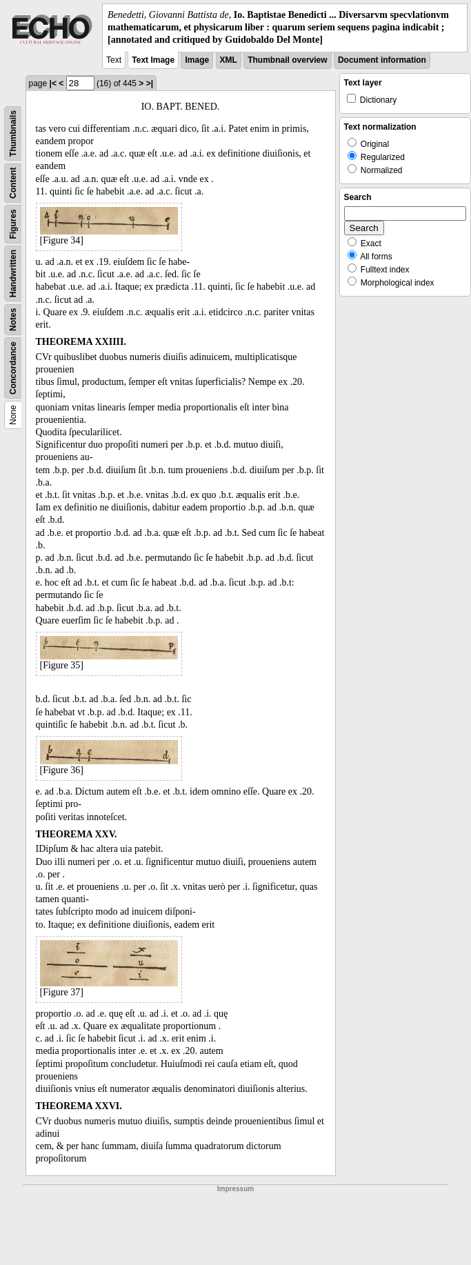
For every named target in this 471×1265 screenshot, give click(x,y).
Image (197, 60)
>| (149, 83)
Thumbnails (13, 133)
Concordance (13, 368)
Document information (382, 60)
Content (13, 182)
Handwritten (13, 273)
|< (53, 83)
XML (228, 60)
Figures (13, 224)
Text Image (153, 60)
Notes (13, 319)
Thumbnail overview (287, 60)
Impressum (235, 1189)
